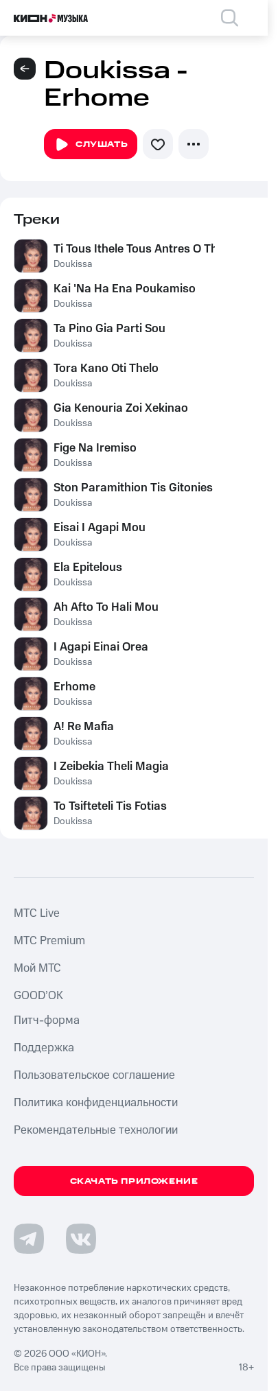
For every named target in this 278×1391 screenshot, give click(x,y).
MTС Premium (49, 941)
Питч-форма (47, 1020)
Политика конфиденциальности (96, 1103)
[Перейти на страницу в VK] (81, 1239)
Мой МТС (37, 968)
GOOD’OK (38, 995)
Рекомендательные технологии (96, 1130)
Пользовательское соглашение (94, 1075)
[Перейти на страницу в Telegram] (29, 1239)
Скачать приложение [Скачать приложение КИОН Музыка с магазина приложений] (134, 1181)
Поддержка (44, 1048)
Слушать (91, 145)
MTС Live (37, 913)
